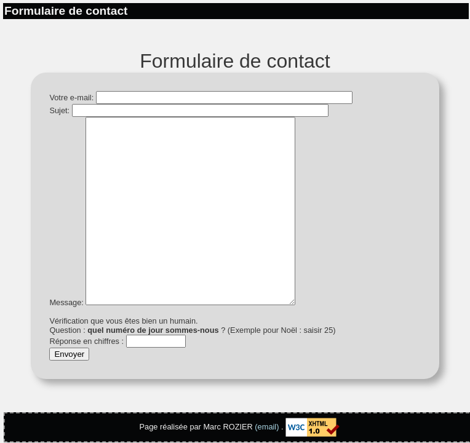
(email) (267, 426)
